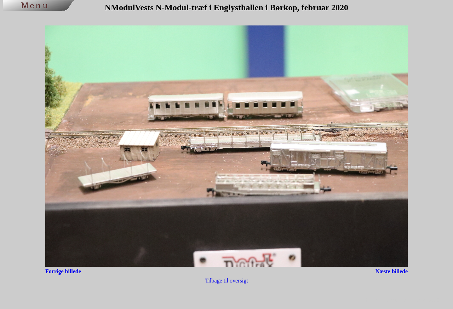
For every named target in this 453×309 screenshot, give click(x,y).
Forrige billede (63, 271)
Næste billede (391, 271)
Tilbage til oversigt (226, 281)
